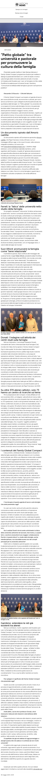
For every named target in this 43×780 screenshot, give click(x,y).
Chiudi (21, 16)
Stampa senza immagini (21, 13)
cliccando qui (37, 769)
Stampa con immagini (21, 9)
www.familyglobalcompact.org (14, 146)
